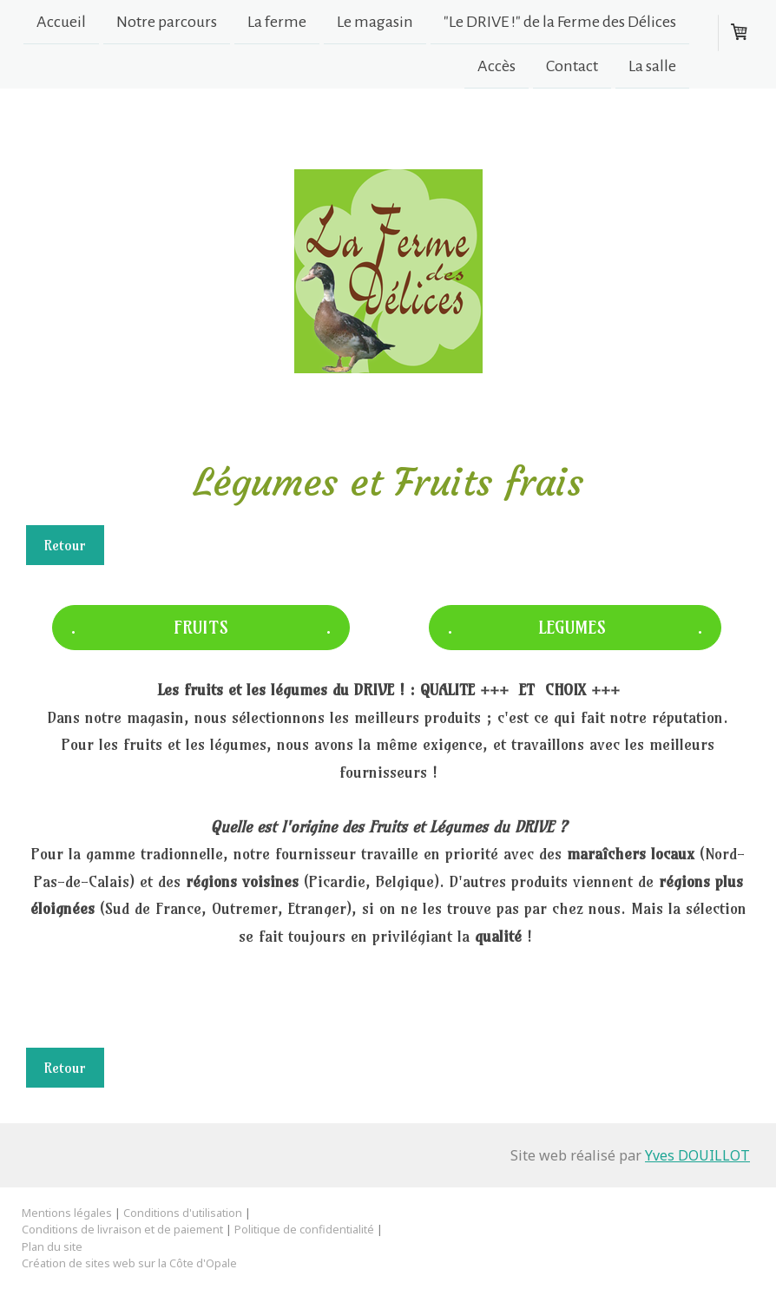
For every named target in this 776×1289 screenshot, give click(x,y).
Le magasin (375, 21)
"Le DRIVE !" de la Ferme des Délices (560, 21)
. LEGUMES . (575, 627)
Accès (496, 67)
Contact (572, 67)
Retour (65, 545)
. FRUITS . (201, 627)
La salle (652, 67)
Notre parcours (166, 21)
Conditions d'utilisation (182, 1212)
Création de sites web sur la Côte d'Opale (129, 1263)
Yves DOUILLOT (697, 1155)
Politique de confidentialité (304, 1229)
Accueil (61, 21)
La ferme (276, 21)
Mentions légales (67, 1212)
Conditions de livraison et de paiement (122, 1229)
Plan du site (52, 1246)
